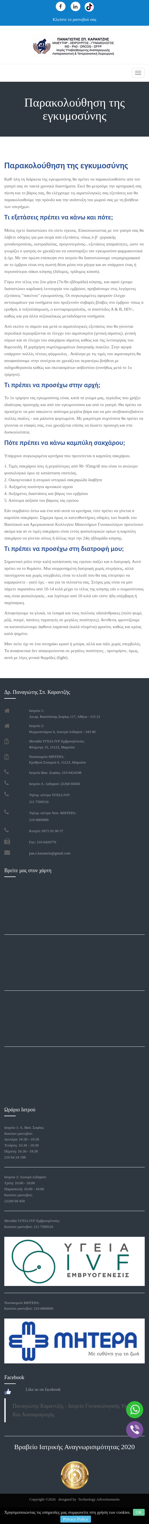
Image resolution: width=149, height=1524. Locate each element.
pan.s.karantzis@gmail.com (49, 853)
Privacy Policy (75, 1519)
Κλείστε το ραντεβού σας (74, 19)
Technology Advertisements (98, 1499)
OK (139, 1512)
